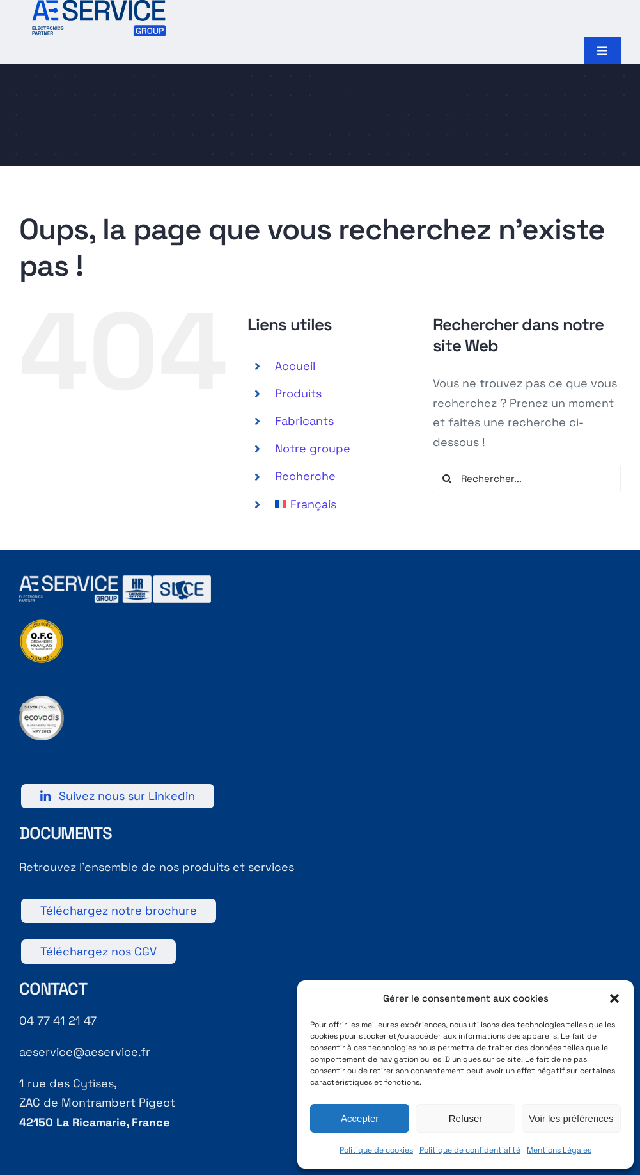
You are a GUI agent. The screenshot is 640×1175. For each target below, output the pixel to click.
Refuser (466, 1118)
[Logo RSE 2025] (41, 701)
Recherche (305, 475)
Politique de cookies (376, 1150)
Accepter (360, 1118)
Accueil (295, 365)
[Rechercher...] (527, 478)
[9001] (41, 624)
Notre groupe (312, 448)
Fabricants (304, 420)
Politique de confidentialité (469, 1150)
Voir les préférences (571, 1118)
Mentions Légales (559, 1150)
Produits (298, 393)
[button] (614, 998)
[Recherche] (446, 478)
